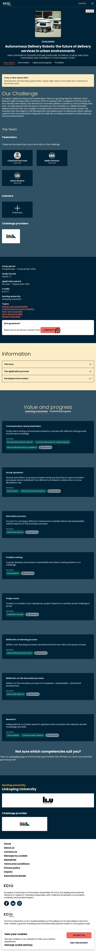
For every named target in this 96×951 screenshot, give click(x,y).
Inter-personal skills (12, 311)
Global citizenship (11, 316)
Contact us (10, 851)
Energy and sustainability (15, 306)
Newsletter (10, 859)
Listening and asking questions (33, 491)
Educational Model (15, 875)
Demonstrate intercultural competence (22, 447)
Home (7, 843)
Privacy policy (12, 867)
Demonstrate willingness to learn (19, 653)
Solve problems (13, 573)
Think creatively (13, 735)
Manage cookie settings (18, 944)
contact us (50, 330)
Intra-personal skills (12, 314)
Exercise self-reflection (15, 694)
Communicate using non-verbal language (52, 442)
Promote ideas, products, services (20, 442)
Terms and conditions (17, 863)
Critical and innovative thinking (18, 309)
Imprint (8, 871)
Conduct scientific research (32, 735)
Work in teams (12, 491)
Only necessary (79, 942)
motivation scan (17, 756)
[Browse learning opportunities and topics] (93, 4)
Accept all (79, 935)
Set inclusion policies (15, 532)
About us (9, 847)
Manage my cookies (15, 855)
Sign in (82, 3)
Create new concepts (15, 614)
